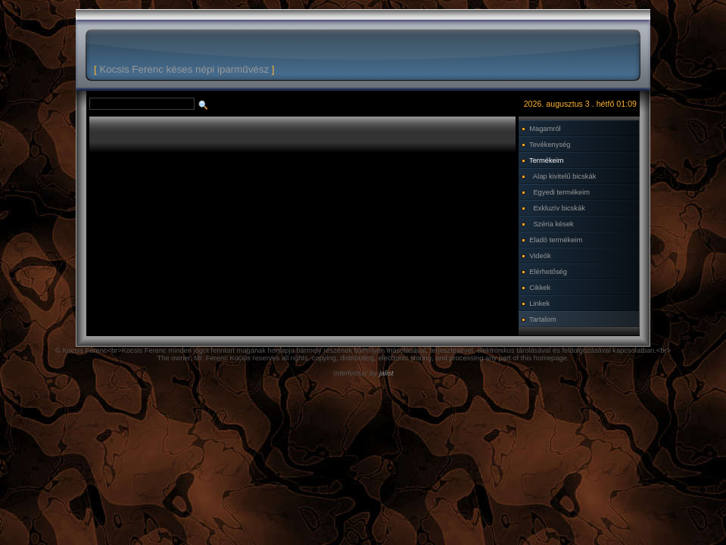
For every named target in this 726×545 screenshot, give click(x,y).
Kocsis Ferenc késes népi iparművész (184, 69)
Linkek (539, 303)
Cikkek (539, 287)
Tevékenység (549, 144)
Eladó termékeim (555, 240)
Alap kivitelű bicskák (564, 176)
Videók (539, 256)
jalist (386, 373)
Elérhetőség (548, 272)
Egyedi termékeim (561, 192)
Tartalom (542, 319)
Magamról (544, 128)
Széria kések (553, 224)
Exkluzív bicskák (558, 208)
